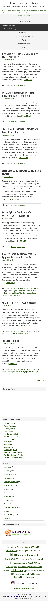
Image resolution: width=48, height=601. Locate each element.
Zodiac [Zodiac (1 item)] (28, 15)
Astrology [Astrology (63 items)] (3, 10)
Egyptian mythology (19, 291)
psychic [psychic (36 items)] (32, 562)
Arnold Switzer (9, 344)
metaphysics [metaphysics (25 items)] (11, 559)
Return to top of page (24, 594)
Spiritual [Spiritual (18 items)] (30, 574)
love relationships (11, 333)
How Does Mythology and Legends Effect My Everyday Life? (20, 55)
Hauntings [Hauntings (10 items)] (39, 550)
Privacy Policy (28, 599)
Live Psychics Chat (11, 429)
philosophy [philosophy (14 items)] (16, 563)
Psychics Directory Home (13, 458)
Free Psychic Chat (11, 431)
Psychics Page (9, 423)
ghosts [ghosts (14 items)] (33, 551)
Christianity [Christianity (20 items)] (9, 10)
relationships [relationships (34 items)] (18, 570)
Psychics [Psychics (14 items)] (29, 567)
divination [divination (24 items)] (35, 547)
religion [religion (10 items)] (28, 570)
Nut (11, 295)
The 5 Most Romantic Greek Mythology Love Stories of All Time (20, 130)
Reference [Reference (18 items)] (37, 567)
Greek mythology (31, 293)
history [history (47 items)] (14, 554)
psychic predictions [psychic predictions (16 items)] (18, 567)
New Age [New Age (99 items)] (5, 12)
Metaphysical (8, 478)
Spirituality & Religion (33, 288)
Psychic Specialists (24, 44)
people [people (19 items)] (9, 563)
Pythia (37, 372)
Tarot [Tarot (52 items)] (43, 12)
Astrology (7, 467)
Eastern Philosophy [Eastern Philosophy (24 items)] (16, 10)
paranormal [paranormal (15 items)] (38, 559)
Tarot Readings (9, 439)
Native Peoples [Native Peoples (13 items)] (43, 10)
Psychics (6, 500)
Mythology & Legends (18, 85)
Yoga (18, 295)
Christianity (7, 471)
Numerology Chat (10, 450)
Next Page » (41, 380)
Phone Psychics (24, 32)
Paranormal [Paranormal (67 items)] (17, 12)
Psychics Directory (24, 3)
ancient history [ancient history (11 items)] (12, 547)
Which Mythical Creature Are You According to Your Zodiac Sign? (17, 213)
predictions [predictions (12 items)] (23, 563)
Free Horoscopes (10, 444)
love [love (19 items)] (22, 555)
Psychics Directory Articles (14, 455)
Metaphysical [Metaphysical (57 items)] (25, 10)
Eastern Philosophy (10, 474)
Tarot (24, 40)
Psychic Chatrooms (11, 436)
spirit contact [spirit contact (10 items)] (18, 574)
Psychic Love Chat (11, 434)
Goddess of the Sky (18, 293)
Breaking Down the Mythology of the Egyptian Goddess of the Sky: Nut (19, 255)
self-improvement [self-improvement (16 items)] (37, 571)
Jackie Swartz (8, 177)
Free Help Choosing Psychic (14, 452)
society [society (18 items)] (11, 574)
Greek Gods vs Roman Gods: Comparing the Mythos (21, 172)
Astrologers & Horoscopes (24, 36)
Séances (6, 504)
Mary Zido (7, 305)
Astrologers (8, 442)
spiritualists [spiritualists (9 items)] (37, 574)
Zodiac (6, 519)
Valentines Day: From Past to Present (19, 302)
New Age (7, 489)
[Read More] (28, 80)
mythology (5, 295)
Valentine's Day (23, 333)
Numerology (8, 447)
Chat (24, 47)
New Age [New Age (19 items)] (30, 559)
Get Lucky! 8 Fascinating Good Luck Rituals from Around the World (18, 93)
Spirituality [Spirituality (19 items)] (18, 577)
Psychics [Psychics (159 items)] (23, 12)
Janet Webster (9, 60)
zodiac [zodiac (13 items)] (32, 577)
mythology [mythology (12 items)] (22, 559)
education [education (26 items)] (11, 550)
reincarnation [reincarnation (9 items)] (7, 570)
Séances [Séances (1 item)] (39, 12)
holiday (38, 331)
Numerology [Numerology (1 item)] (11, 12)
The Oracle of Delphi (11, 340)
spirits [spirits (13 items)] (24, 574)
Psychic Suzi (8, 260)
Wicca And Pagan (9, 515)
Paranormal (7, 496)
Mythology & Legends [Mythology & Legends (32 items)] (34, 10)
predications (30, 372)
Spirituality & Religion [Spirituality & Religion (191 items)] (31, 12)
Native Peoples (9, 485)
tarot (14, 295)
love (3, 333)
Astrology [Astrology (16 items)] (20, 547)
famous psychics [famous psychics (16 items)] (23, 551)
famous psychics (12, 372)
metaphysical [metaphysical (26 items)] (31, 555)
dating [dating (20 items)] (27, 547)
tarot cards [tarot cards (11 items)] (26, 577)
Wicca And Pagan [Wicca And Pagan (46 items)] (22, 15)
